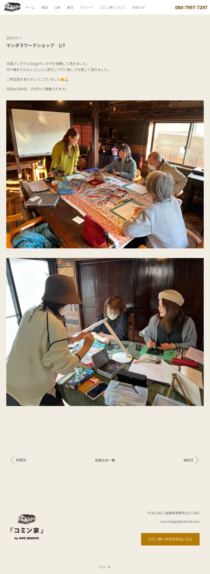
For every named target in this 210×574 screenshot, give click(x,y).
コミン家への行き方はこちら (170, 539)
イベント (86, 7)
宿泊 (44, 7)
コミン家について (112, 7)
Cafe (57, 7)
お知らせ (138, 7)
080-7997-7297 (191, 7)
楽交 (70, 7)
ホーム (30, 7)
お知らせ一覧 (105, 460)
